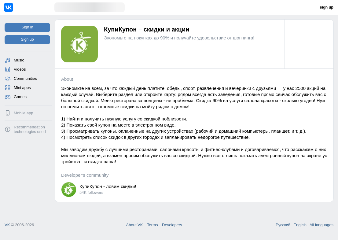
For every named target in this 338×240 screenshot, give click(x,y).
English (300, 225)
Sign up (27, 39)
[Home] (29, 7)
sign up (326, 7)
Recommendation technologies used (30, 129)
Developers (172, 225)
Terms (152, 225)
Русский (283, 225)
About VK (134, 225)
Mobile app (23, 113)
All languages (321, 225)
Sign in (27, 27)
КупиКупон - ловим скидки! (107, 186)
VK (7, 225)
